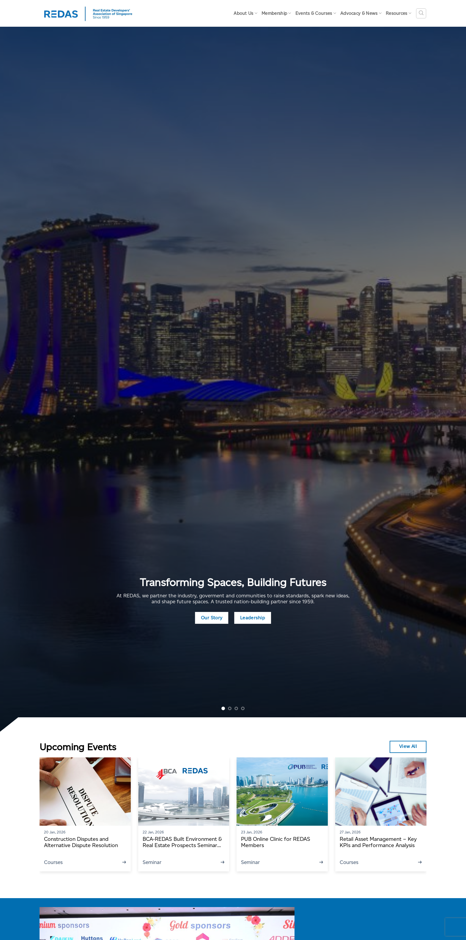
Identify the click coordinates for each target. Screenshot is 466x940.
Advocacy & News (361, 13)
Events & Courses (315, 13)
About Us (245, 13)
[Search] (421, 13)
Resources (398, 13)
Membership (276, 13)
